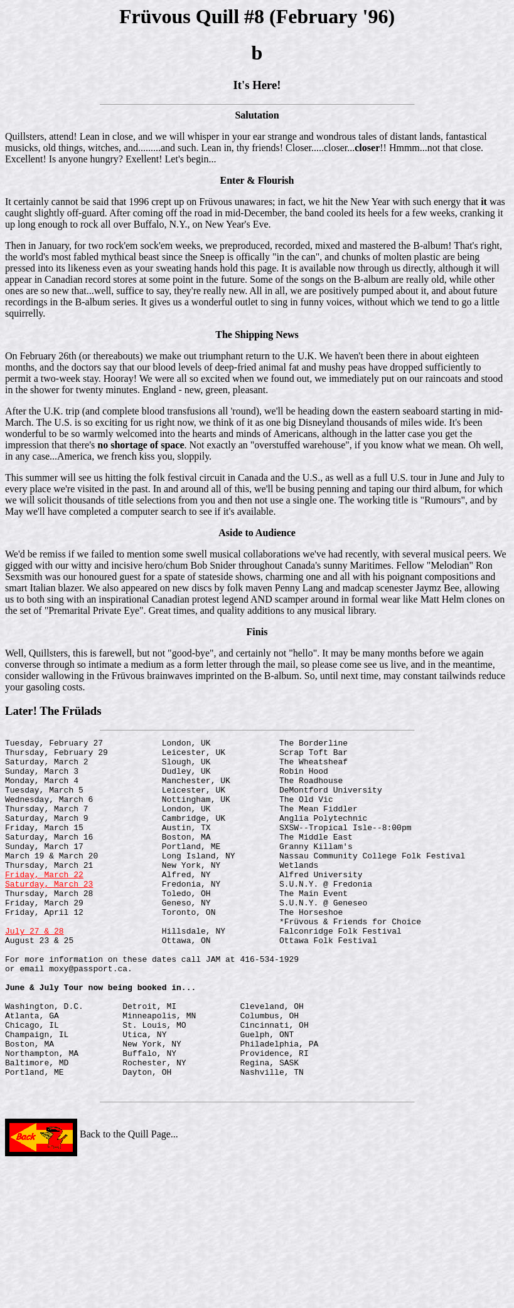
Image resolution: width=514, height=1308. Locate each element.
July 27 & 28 (34, 970)
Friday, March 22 (44, 902)
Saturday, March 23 (49, 913)
